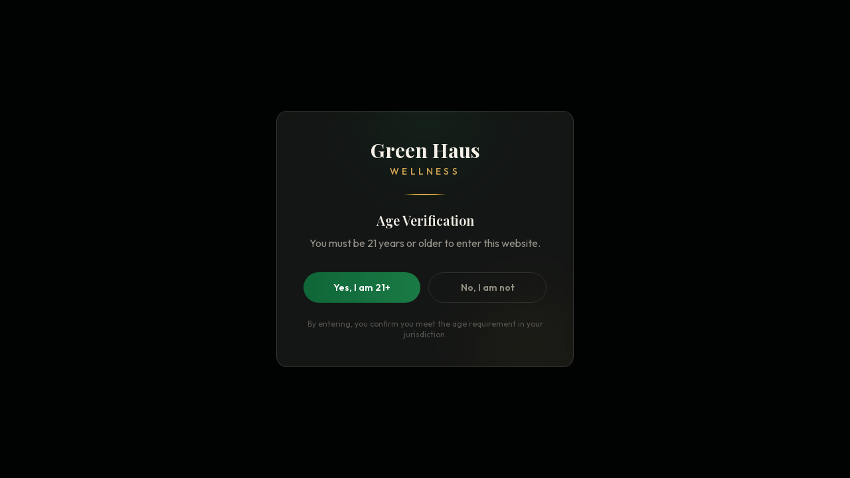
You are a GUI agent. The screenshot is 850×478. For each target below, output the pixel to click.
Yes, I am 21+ (361, 287)
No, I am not (488, 287)
